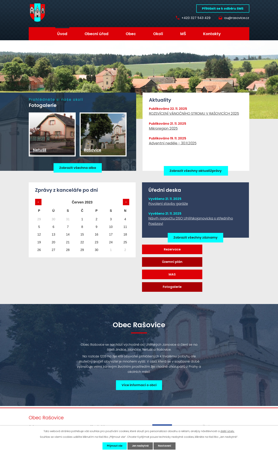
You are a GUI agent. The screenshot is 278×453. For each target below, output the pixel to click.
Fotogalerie (222, 263)
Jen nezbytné (140, 446)
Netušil (39, 153)
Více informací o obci (139, 362)
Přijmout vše (113, 446)
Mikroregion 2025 (163, 128)
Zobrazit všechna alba (77, 171)
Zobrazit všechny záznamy (195, 238)
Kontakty (212, 34)
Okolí (158, 34)
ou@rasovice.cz (236, 18)
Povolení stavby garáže (168, 203)
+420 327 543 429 (193, 18)
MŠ (183, 34)
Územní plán (222, 250)
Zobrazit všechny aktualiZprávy (195, 171)
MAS (168, 263)
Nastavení (166, 446)
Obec (131, 34)
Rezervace (168, 250)
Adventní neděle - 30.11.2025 (172, 143)
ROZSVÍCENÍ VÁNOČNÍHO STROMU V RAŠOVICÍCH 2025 (194, 113)
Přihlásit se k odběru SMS (222, 8)
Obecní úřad (97, 34)
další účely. (227, 431)
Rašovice (92, 153)
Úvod (62, 34)
